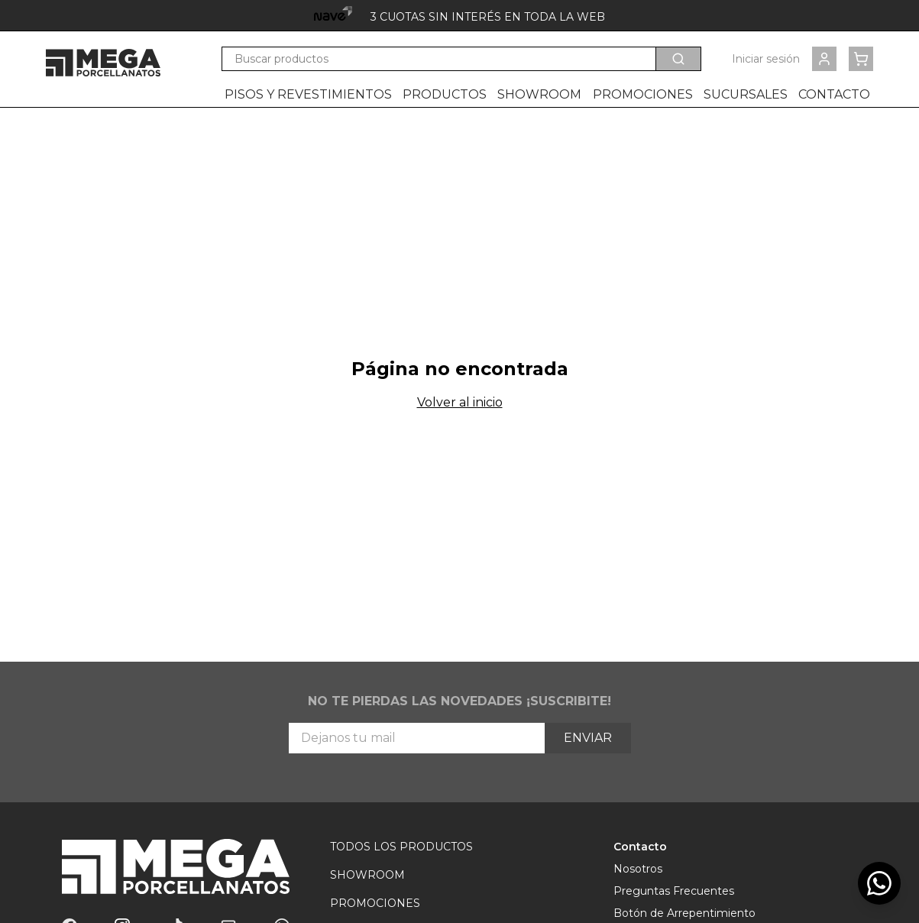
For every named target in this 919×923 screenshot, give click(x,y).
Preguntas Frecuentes (673, 891)
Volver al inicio (460, 402)
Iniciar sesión (766, 59)
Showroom (539, 94)
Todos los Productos (401, 846)
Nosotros (637, 869)
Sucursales (746, 94)
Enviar (588, 737)
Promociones (643, 94)
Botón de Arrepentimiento (684, 913)
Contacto (834, 94)
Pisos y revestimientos (308, 94)
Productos (445, 94)
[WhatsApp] (879, 883)
